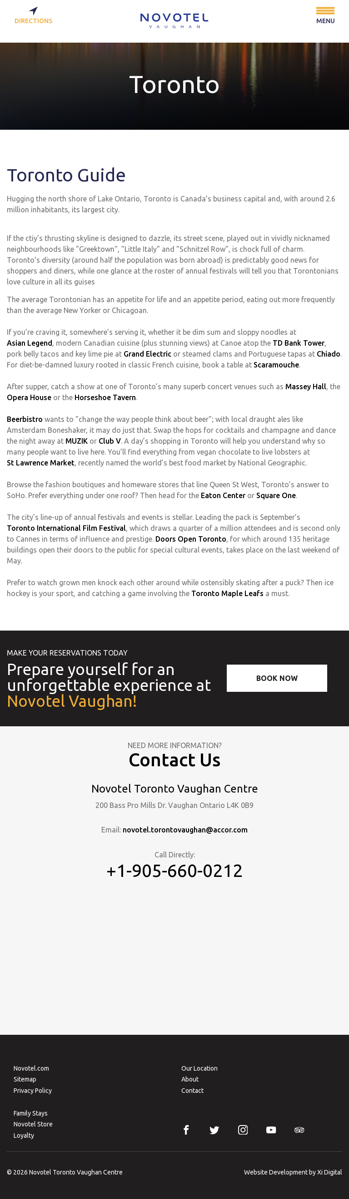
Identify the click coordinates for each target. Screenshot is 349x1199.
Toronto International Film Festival (66, 528)
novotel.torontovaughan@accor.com (185, 830)
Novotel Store (33, 1124)
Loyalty (24, 1135)
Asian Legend (29, 343)
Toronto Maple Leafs (227, 593)
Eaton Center (223, 495)
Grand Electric (147, 354)
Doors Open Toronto (190, 539)
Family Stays (31, 1113)
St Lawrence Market (41, 463)
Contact (192, 1090)
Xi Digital (329, 1172)
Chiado (328, 354)
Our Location (199, 1068)
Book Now (277, 678)
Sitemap (25, 1079)
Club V (110, 441)
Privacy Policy (33, 1090)
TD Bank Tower (298, 343)
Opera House (29, 397)
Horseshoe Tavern (105, 397)
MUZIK (76, 441)
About (190, 1079)
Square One (276, 495)
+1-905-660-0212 (174, 870)
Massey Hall (305, 386)
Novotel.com (31, 1068)
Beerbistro (25, 419)
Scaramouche (276, 365)
